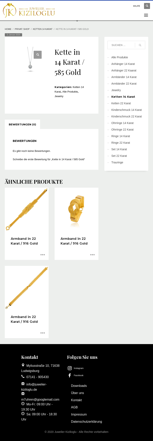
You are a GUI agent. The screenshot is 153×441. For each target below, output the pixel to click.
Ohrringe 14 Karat (122, 123)
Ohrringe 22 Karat (122, 129)
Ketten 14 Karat (42, 29)
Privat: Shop (22, 29)
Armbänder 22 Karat (123, 83)
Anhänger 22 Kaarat (123, 70)
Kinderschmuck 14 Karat (126, 109)
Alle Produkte (70, 91)
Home (8, 29)
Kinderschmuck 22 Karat (126, 116)
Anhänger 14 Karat (123, 63)
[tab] (22, 124)
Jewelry (59, 96)
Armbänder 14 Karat (123, 77)
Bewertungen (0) (22, 124)
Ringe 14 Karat (120, 136)
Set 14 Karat (119, 149)
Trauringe (117, 162)
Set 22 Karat (119, 155)
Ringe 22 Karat (120, 142)
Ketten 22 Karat (121, 103)
